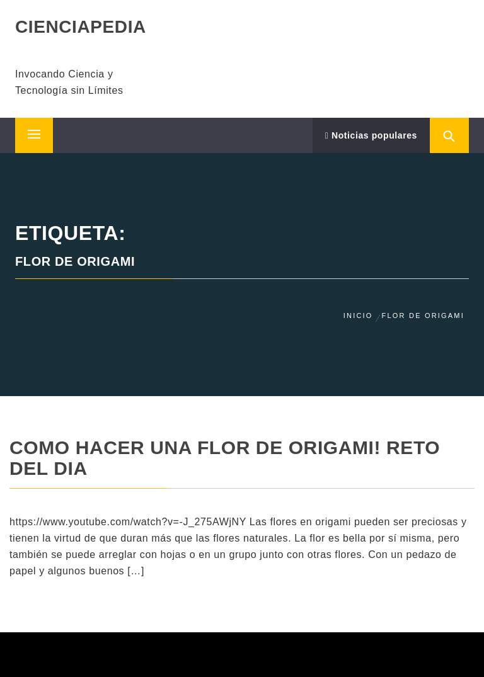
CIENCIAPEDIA (80, 27)
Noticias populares (371, 135)
